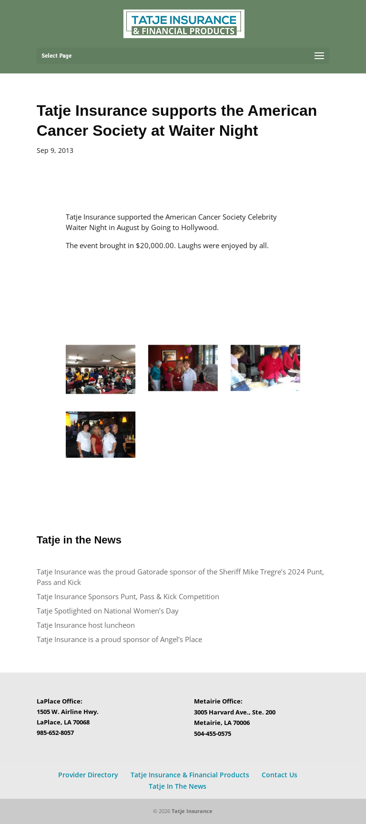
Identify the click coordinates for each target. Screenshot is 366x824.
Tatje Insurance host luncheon (87, 625)
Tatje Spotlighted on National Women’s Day (108, 610)
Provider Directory (88, 774)
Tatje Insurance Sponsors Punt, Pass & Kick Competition (128, 596)
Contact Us (279, 774)
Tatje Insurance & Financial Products (190, 774)
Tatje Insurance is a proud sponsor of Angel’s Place (119, 639)
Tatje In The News (177, 786)
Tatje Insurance (192, 810)
